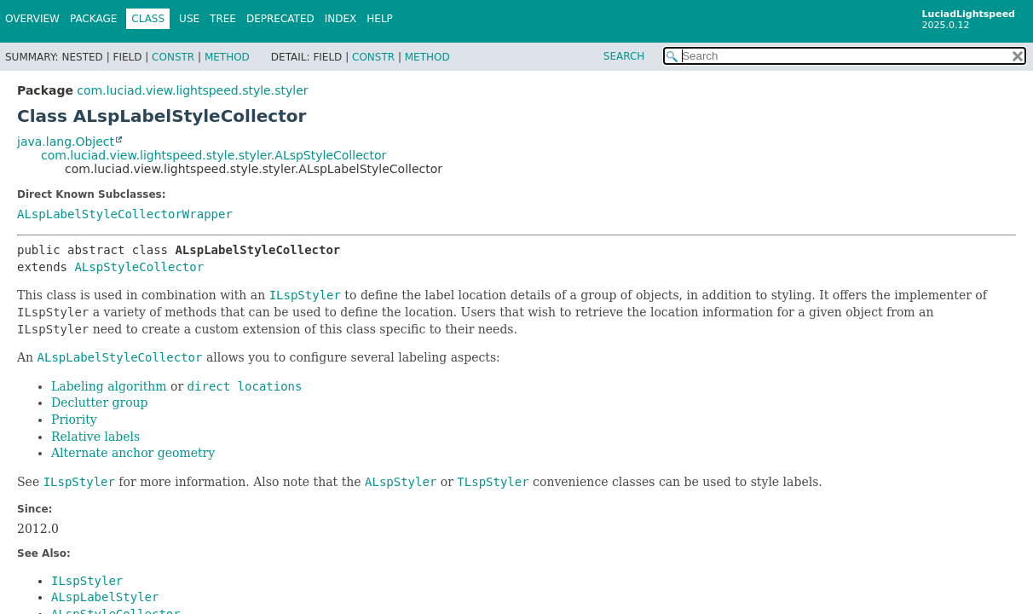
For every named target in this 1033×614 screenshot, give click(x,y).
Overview (32, 19)
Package (93, 19)
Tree (223, 19)
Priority (74, 419)
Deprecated (280, 19)
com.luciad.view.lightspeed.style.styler (192, 90)
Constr (173, 57)
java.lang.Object (65, 141)
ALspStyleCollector (139, 267)
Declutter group (99, 402)
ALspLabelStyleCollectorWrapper (125, 214)
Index (341, 19)
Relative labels (95, 436)
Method (227, 57)
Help (379, 19)
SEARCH (624, 56)
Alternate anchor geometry (133, 453)
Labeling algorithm (109, 386)
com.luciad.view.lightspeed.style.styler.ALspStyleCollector (213, 155)
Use (189, 19)
